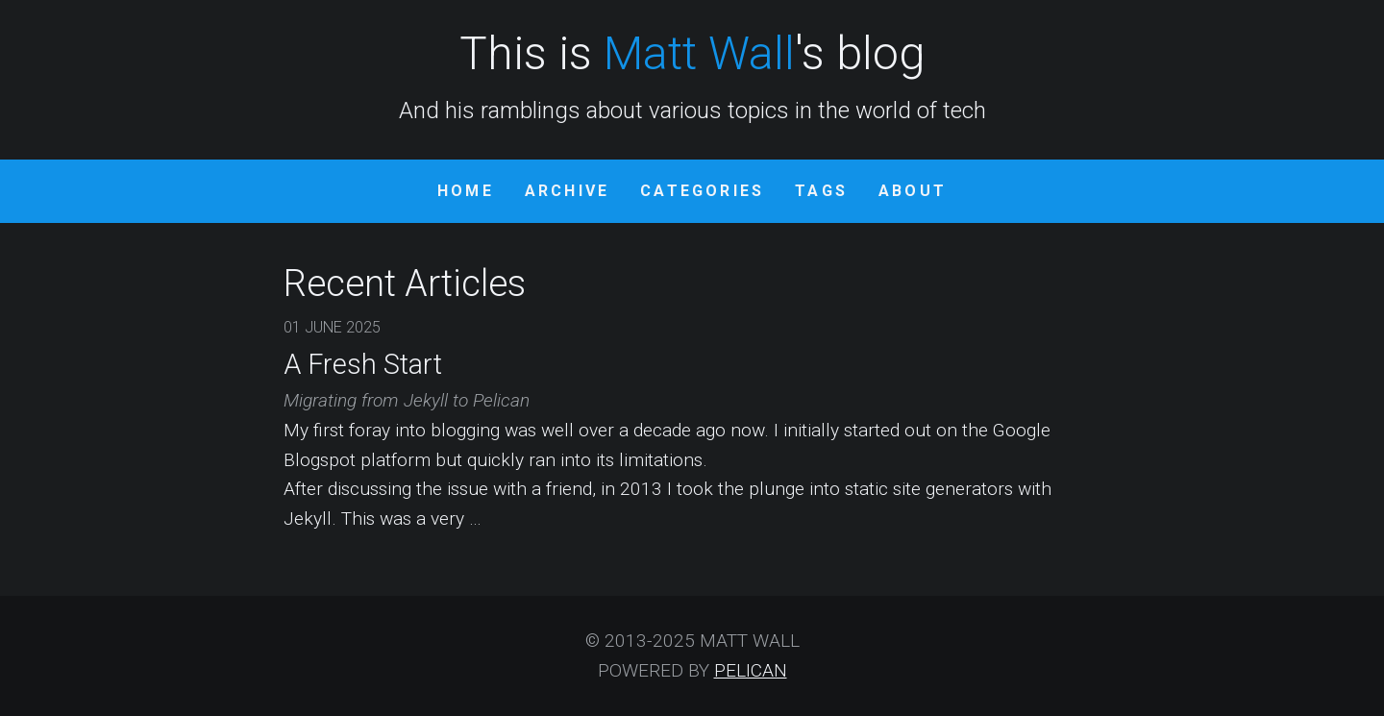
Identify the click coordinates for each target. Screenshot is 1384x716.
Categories (702, 191)
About (912, 191)
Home (465, 191)
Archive (567, 191)
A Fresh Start (363, 364)
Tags (821, 191)
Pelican (750, 670)
